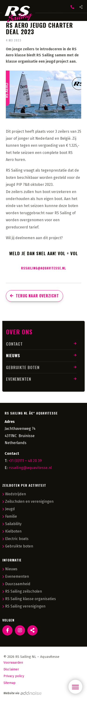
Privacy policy (13, 676)
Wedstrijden (14, 494)
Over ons (19, 331)
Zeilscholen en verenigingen (28, 501)
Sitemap (9, 683)
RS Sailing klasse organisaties (29, 599)
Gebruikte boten (22, 367)
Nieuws (13, 355)
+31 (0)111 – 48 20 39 (25, 460)
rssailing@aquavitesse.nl (43, 268)
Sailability (12, 524)
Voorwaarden (13, 663)
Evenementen (18, 379)
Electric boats (15, 539)
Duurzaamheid (16, 584)
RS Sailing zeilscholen (22, 591)
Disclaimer (11, 669)
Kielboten (12, 531)
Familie (9, 516)
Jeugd (8, 509)
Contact (14, 344)
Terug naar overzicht (34, 296)
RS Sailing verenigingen (23, 606)
